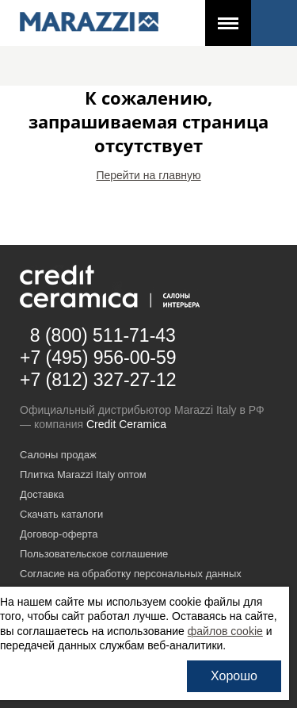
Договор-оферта (59, 534)
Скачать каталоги (61, 514)
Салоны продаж (58, 455)
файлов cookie (225, 631)
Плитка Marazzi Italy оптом (83, 474)
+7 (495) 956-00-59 (98, 357)
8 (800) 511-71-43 (103, 335)
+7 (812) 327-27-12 (98, 379)
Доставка (42, 494)
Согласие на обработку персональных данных (131, 574)
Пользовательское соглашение (94, 554)
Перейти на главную (148, 175)
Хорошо (234, 676)
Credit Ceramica (126, 424)
